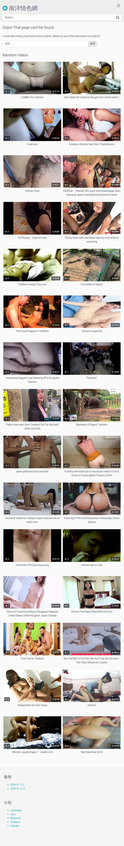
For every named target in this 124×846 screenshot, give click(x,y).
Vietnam (14, 825)
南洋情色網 (20, 8)
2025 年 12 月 (17, 788)
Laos (13, 814)
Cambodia (15, 810)
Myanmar (15, 818)
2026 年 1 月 (17, 784)
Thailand (15, 822)
